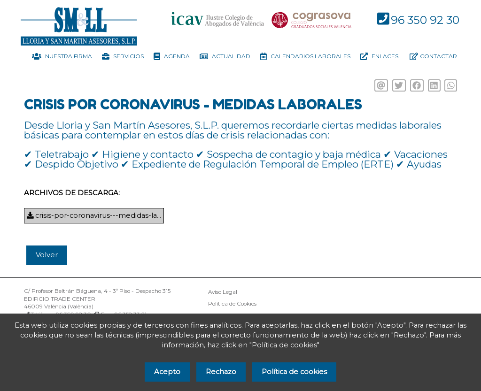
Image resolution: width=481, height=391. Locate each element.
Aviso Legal (222, 292)
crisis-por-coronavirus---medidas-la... (94, 215)
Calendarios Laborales (305, 56)
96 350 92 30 (425, 20)
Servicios (123, 56)
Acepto (167, 372)
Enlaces (379, 56)
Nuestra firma (62, 56)
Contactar (434, 56)
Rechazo (221, 372)
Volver (47, 255)
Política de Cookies (232, 303)
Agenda (172, 56)
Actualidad (225, 56)
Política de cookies (294, 372)
